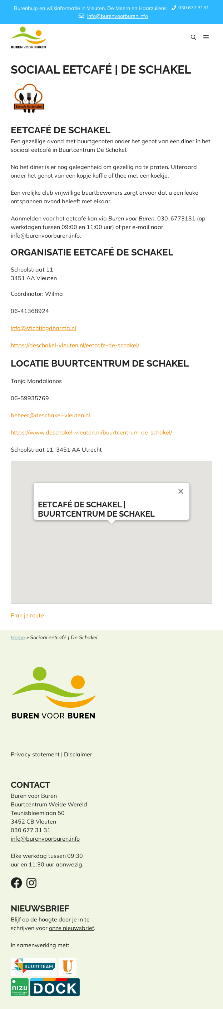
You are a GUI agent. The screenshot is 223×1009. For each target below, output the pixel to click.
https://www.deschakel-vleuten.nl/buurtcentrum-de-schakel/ (91, 432)
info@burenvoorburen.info (117, 16)
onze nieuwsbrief (71, 927)
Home (18, 637)
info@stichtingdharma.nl (43, 328)
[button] (193, 37)
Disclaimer (78, 754)
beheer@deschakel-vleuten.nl (50, 415)
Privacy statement (35, 754)
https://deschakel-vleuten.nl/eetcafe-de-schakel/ (75, 345)
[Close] (180, 491)
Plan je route (27, 615)
